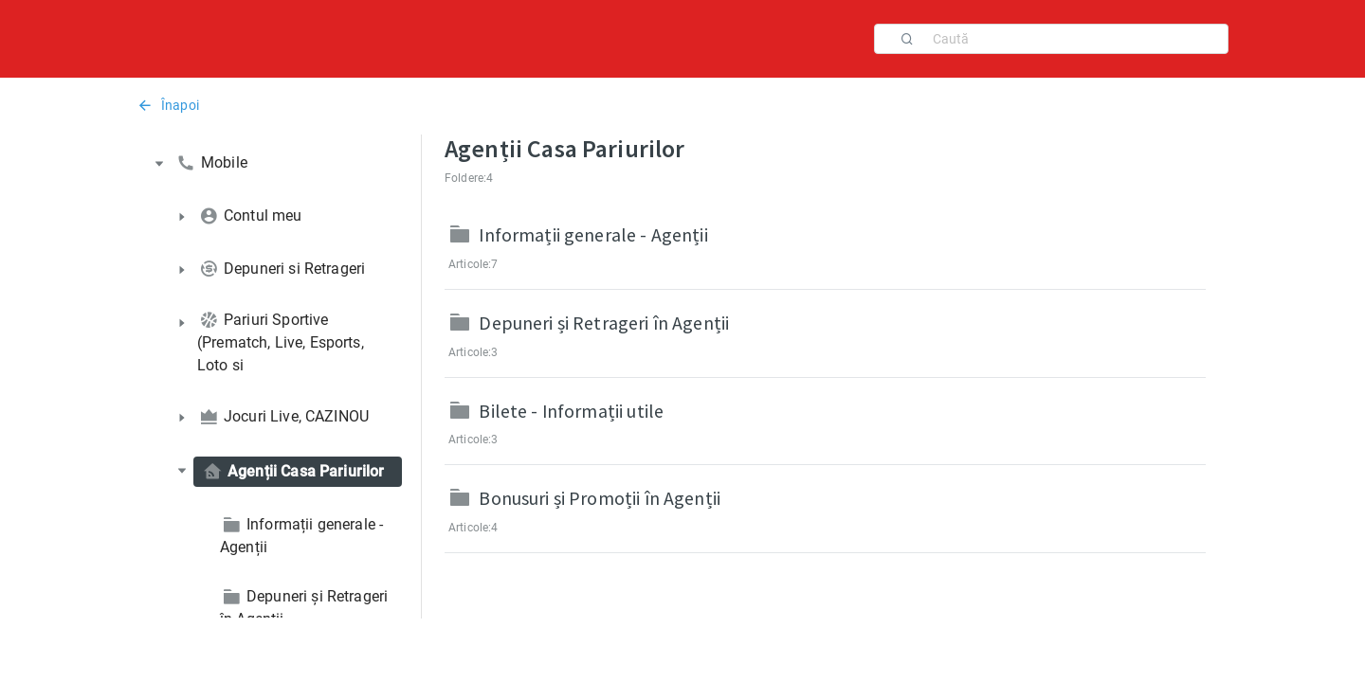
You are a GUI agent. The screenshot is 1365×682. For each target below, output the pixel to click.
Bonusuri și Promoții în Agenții (599, 498)
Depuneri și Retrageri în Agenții (604, 322)
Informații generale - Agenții (593, 234)
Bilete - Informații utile (571, 410)
